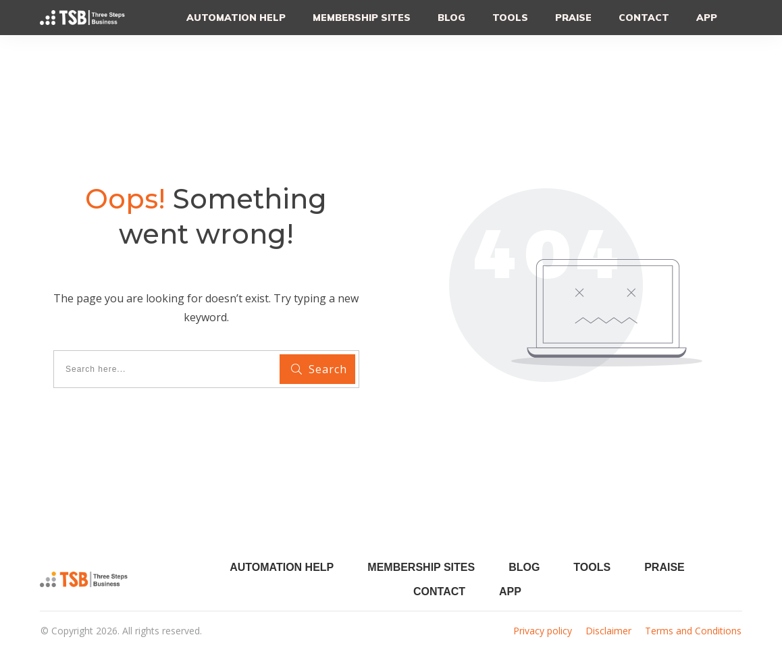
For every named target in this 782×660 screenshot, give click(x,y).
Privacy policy (542, 630)
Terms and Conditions (693, 630)
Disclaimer (608, 630)
